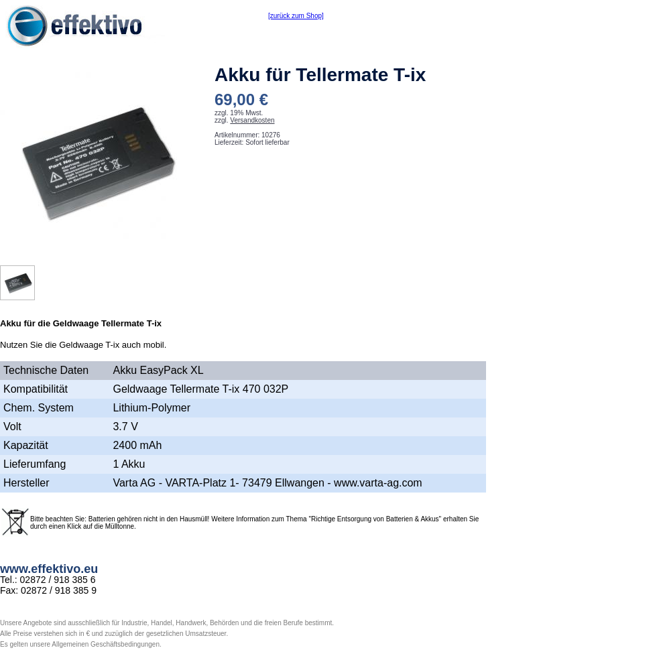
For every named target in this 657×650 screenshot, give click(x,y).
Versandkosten (252, 120)
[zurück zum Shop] (296, 15)
